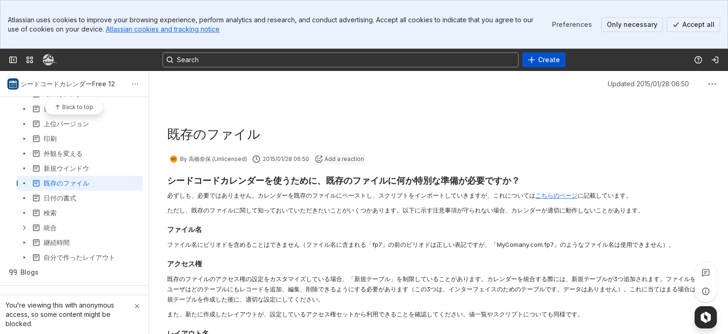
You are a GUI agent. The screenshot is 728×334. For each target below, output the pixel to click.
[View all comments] (705, 272)
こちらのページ (556, 195)
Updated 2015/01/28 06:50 (648, 84)
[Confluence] (50, 59)
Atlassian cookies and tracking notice (163, 29)
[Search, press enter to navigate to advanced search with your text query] (340, 59)
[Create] (544, 59)
